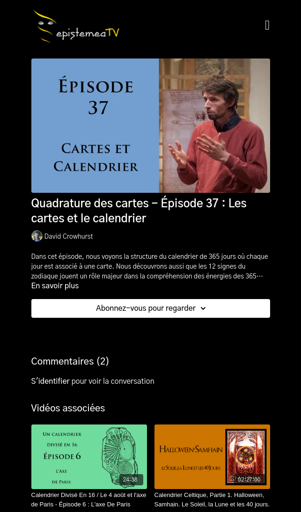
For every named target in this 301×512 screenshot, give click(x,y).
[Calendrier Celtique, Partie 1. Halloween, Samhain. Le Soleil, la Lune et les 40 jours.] (212, 499)
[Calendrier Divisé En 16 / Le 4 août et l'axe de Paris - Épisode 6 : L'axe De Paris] (89, 499)
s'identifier (50, 381)
